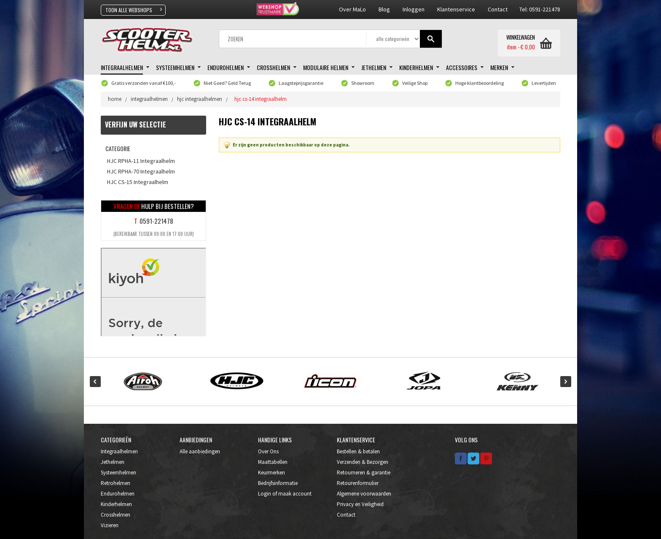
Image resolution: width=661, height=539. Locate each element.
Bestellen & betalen (358, 451)
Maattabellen (273, 462)
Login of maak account (285, 493)
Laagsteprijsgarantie (301, 83)
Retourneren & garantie (363, 472)
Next (565, 381)
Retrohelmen (115, 483)
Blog (384, 9)
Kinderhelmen (116, 504)
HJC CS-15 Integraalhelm (137, 182)
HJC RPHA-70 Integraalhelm (141, 171)
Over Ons (268, 451)
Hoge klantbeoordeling (479, 83)
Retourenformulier (358, 483)
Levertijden (544, 83)
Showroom (362, 83)
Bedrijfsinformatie (278, 483)
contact (498, 9)
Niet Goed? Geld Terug (227, 83)
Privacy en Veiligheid (360, 504)
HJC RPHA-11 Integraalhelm (141, 161)
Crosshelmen (115, 514)
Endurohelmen (117, 493)
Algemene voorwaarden (364, 493)
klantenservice (456, 9)
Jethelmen (112, 462)
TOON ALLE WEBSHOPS (128, 10)
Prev (95, 381)
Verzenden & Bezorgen (362, 462)
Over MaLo (352, 9)
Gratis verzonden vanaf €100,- (143, 83)
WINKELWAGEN (520, 37)
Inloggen (414, 9)
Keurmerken (271, 472)
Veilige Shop (414, 83)
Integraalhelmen (119, 451)
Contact (346, 514)
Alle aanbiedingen (200, 451)
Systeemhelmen (118, 472)
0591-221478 (156, 220)
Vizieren (109, 525)
